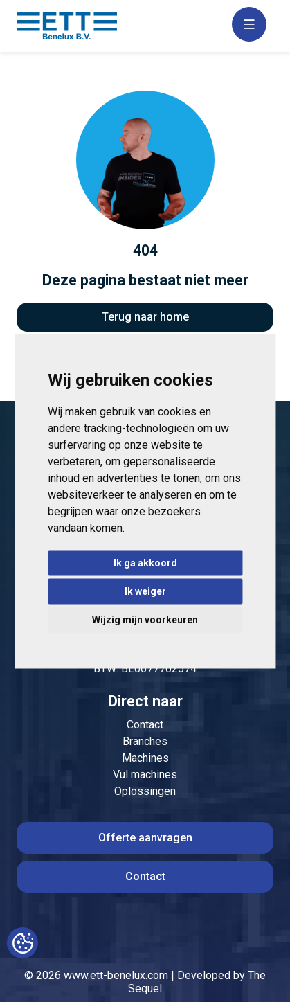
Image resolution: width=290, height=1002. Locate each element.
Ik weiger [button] (145, 590)
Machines (145, 757)
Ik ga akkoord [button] (145, 562)
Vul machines (145, 774)
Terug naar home (145, 316)
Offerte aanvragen (145, 837)
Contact (145, 724)
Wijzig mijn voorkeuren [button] (145, 619)
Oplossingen (145, 791)
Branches (145, 741)
